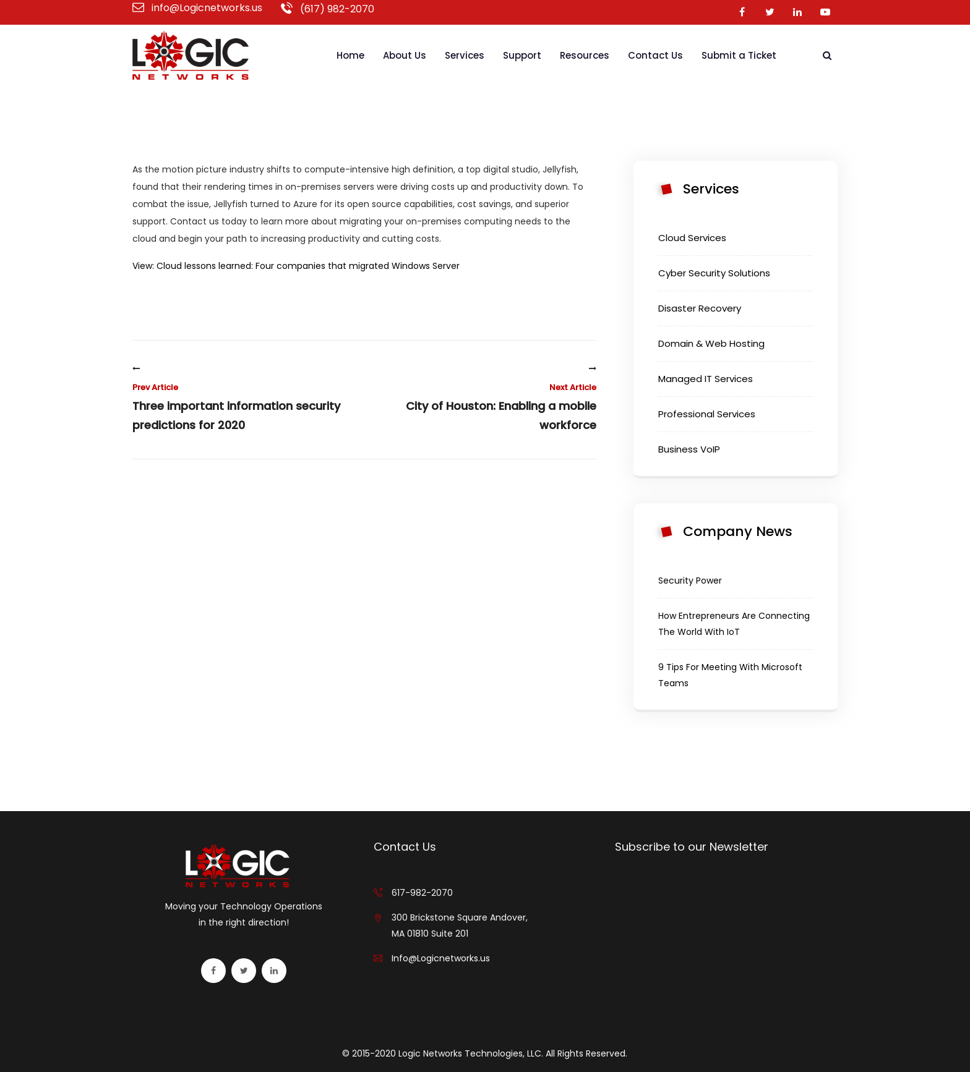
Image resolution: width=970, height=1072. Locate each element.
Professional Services (706, 413)
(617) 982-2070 (327, 9)
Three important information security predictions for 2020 (243, 399)
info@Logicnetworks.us (197, 8)
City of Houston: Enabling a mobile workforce (485, 399)
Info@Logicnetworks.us (441, 958)
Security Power (690, 580)
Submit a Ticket (739, 55)
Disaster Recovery (699, 308)
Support (522, 55)
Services (464, 55)
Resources (584, 55)
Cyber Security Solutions (714, 272)
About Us (404, 55)
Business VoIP (689, 449)
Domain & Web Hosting (711, 343)
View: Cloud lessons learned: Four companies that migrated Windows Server (296, 266)
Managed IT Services (705, 378)
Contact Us (655, 55)
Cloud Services (692, 237)
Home (350, 55)
